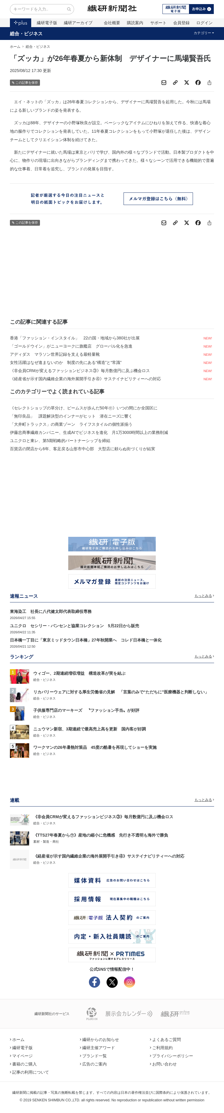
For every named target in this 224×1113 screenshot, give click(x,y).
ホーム (15, 47)
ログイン (204, 22)
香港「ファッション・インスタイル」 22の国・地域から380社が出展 (75, 338)
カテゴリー (204, 33)
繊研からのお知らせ (99, 1039)
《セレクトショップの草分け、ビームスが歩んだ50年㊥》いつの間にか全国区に (84, 408)
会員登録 (181, 22)
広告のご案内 (93, 1064)
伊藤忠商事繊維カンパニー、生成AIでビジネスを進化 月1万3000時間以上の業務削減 (89, 432)
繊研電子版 (47, 22)
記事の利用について (29, 1072)
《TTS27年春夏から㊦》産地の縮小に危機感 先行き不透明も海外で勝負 (100, 835)
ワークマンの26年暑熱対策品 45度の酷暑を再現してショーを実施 (95, 747)
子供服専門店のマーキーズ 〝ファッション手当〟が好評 (86, 710)
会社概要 (112, 22)
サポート (158, 22)
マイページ (21, 1056)
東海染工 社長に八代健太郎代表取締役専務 (51, 611)
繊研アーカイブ (78, 22)
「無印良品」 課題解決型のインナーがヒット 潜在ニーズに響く (71, 416)
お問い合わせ (163, 1064)
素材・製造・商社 (46, 841)
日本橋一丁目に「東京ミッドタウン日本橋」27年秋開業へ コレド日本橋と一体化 (86, 640)
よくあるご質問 (165, 1039)
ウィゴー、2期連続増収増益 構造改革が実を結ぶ (79, 673)
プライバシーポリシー (171, 1056)
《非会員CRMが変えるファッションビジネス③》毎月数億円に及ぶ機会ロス (80, 370)
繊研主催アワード (97, 1047)
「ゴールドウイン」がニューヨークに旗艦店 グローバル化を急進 (71, 346)
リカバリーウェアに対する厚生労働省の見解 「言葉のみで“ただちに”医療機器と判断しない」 (121, 692)
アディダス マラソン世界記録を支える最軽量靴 (55, 354)
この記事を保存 (25, 83)
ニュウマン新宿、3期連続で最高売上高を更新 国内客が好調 (89, 729)
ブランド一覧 (93, 1056)
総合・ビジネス (26, 33)
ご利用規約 (161, 1047)
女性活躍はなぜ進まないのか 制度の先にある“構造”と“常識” (66, 362)
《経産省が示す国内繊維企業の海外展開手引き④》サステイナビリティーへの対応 (85, 378)
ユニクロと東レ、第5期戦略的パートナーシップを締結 (60, 440)
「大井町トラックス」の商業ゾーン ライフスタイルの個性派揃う (71, 424)
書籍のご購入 (23, 1064)
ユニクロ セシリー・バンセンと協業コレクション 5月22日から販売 (74, 625)
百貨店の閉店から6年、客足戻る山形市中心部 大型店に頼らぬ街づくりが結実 (82, 448)
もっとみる (204, 596)
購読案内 (135, 22)
